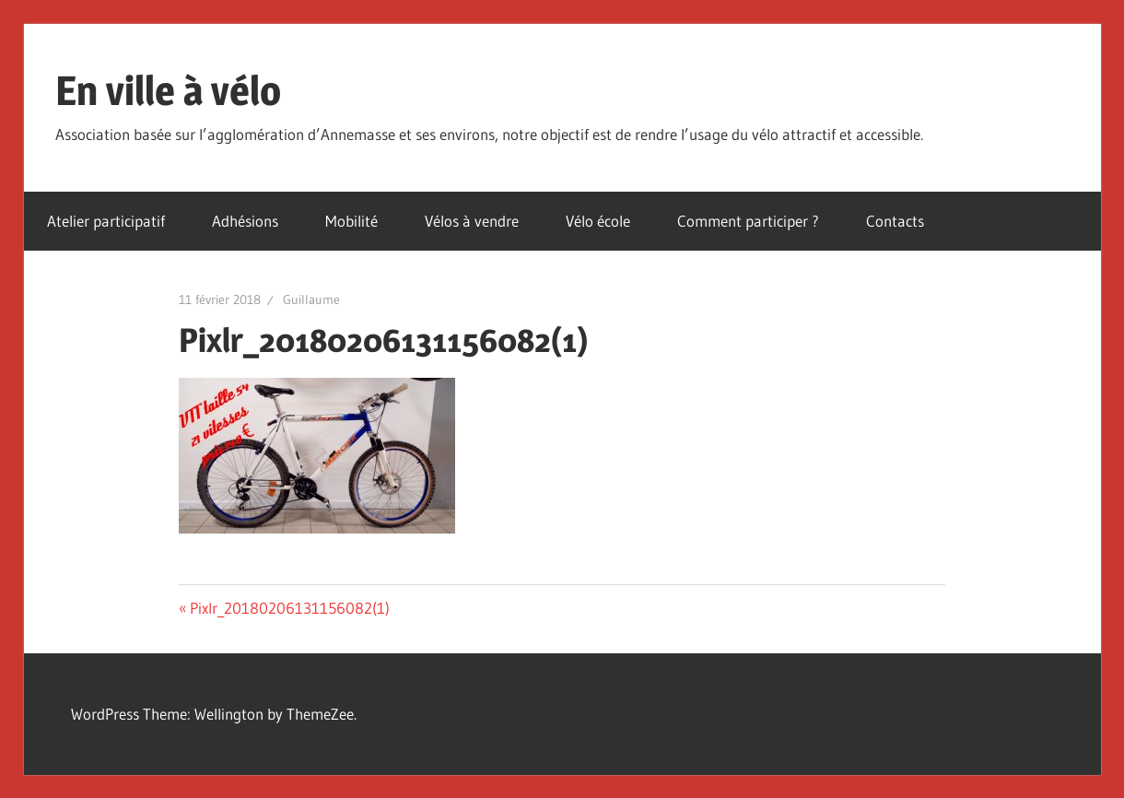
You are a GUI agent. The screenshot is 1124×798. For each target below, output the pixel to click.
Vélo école (598, 220)
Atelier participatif (106, 220)
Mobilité (351, 220)
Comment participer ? (748, 220)
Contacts (895, 220)
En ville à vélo (168, 90)
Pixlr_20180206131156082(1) (289, 607)
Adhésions (245, 220)
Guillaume (311, 299)
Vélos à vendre (472, 220)
